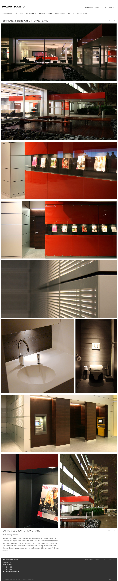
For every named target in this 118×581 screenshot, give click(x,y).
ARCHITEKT (11, 559)
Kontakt (112, 7)
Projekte (89, 7)
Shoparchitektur (80, 14)
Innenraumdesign (45, 14)
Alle (21, 14)
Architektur (31, 14)
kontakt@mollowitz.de (12, 571)
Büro (97, 7)
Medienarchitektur (62, 14)
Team (104, 7)
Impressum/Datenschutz (27, 579)
